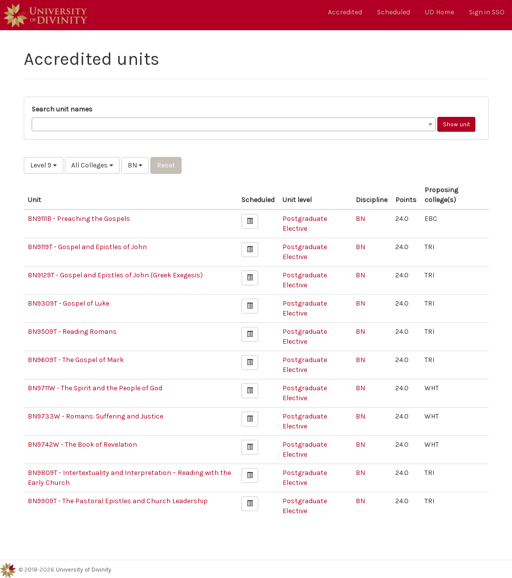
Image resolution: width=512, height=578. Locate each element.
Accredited (345, 12)
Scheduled (393, 12)
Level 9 (43, 165)
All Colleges (92, 165)
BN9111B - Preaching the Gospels (79, 218)
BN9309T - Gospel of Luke (68, 303)
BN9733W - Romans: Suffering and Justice (95, 416)
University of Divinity (83, 569)
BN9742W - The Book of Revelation (82, 444)
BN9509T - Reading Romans (72, 331)
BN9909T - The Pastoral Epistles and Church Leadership (118, 501)
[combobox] (234, 124)
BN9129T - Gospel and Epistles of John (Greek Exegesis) (115, 275)
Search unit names (62, 109)
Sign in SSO (487, 12)
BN (135, 165)
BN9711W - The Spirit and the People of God (95, 388)
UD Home (439, 12)
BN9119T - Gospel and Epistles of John (87, 247)
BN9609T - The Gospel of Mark (76, 360)
